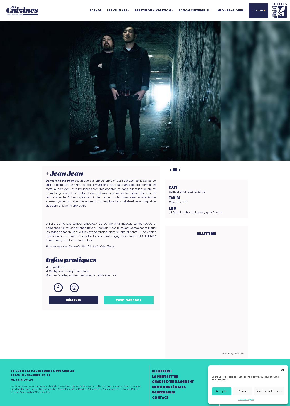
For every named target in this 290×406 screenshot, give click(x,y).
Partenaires (163, 392)
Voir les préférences (269, 391)
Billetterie (162, 371)
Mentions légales (246, 399)
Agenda (96, 10)
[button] (282, 370)
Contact (160, 397)
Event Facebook (129, 300)
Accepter (221, 391)
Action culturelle (194, 10)
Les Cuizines (117, 10)
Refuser (243, 391)
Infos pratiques (230, 10)
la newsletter (165, 376)
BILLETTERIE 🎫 (259, 10)
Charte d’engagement (173, 382)
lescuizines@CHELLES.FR (30, 375)
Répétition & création (153, 10)
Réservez (73, 300)
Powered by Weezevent (233, 354)
